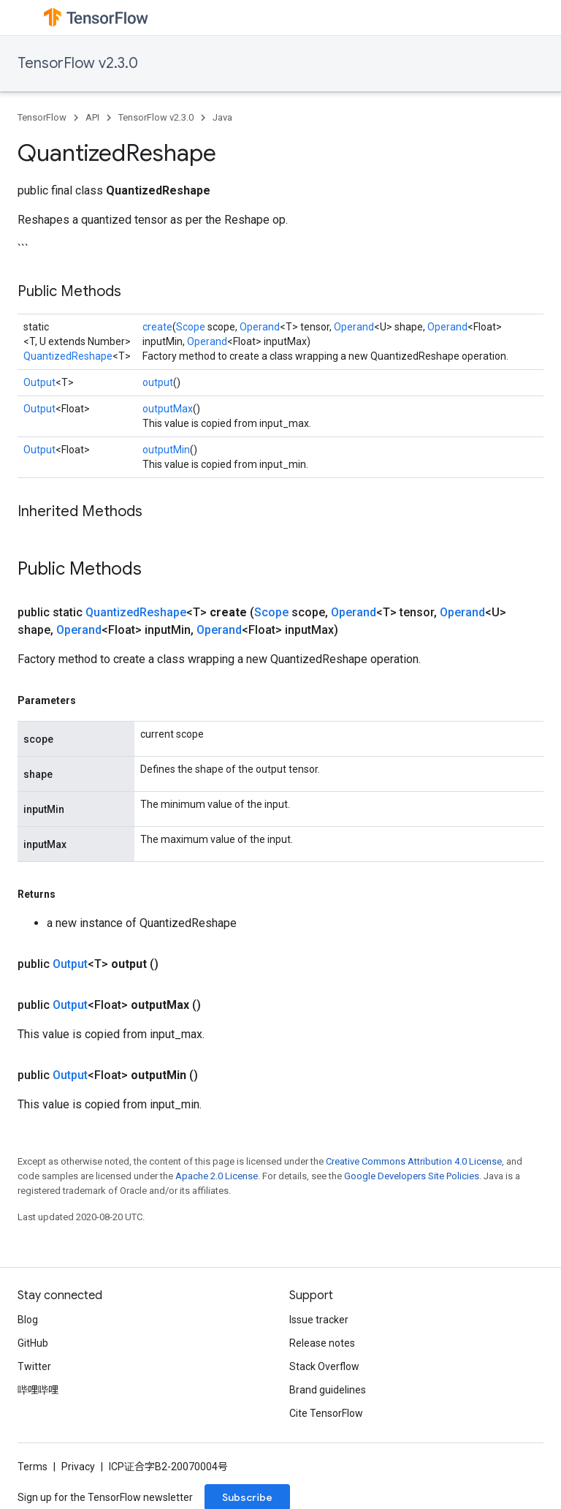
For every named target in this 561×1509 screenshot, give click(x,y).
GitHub (33, 1343)
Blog (28, 1319)
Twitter (34, 1366)
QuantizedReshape (67, 356)
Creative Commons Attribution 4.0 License (414, 1161)
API (92, 117)
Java (222, 117)
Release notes (322, 1343)
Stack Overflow (324, 1366)
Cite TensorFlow (326, 1413)
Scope (190, 327)
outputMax (167, 409)
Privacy (78, 1466)
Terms (32, 1466)
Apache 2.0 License (216, 1175)
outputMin (166, 449)
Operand (260, 327)
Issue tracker (318, 1319)
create (157, 327)
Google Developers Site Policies (411, 1175)
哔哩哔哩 (38, 1390)
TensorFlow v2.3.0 (78, 63)
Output (39, 382)
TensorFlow (42, 117)
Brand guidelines (327, 1390)
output (157, 382)
